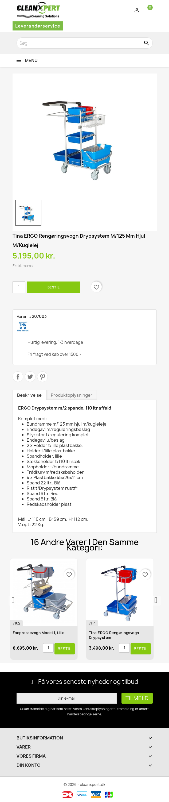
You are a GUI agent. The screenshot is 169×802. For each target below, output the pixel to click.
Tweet (30, 376)
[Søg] (85, 43)
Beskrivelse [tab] (29, 395)
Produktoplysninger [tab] (71, 395)
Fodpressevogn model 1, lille (39, 632)
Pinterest (42, 376)
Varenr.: (24, 316)
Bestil (54, 287)
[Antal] (19, 287)
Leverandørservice (37, 26)
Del (18, 376)
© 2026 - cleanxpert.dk (84, 784)
